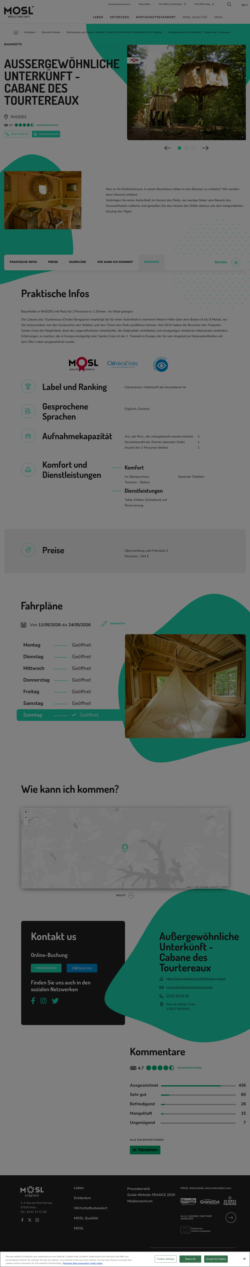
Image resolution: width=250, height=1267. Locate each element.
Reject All (190, 1259)
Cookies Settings (165, 1259)
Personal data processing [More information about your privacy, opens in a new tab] (76, 1263)
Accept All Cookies (216, 1259)
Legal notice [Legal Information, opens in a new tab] (96, 1263)
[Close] (244, 1259)
